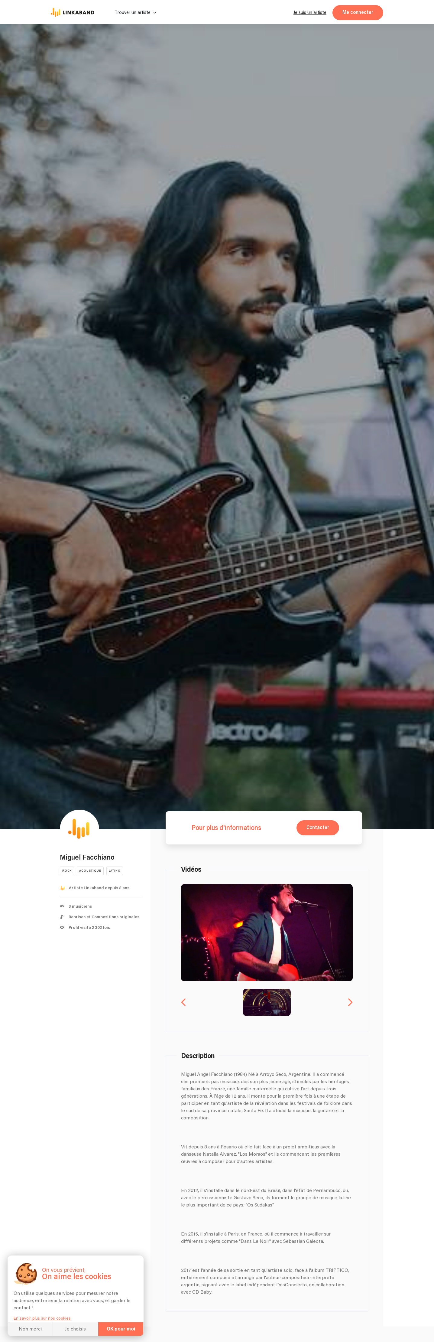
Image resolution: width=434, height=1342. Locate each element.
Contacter (317, 827)
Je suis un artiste (309, 12)
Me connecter (357, 12)
